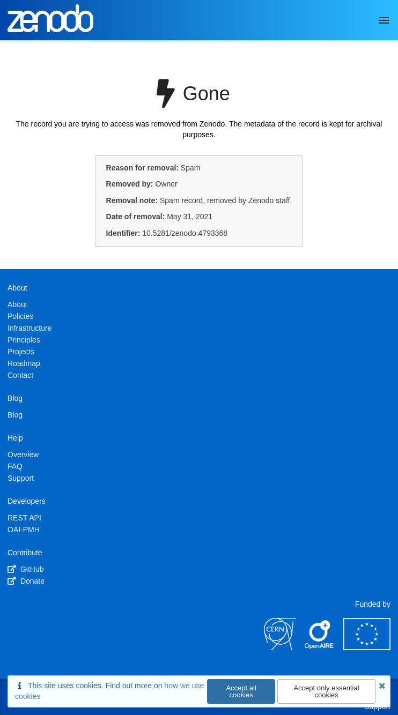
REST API (24, 517)
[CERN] (280, 647)
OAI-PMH (24, 529)
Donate (26, 581)
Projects (21, 351)
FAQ (15, 466)
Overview (23, 454)
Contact (20, 375)
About (17, 304)
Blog (15, 415)
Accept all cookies (241, 691)
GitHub (25, 569)
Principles (24, 340)
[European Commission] (366, 647)
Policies (20, 316)
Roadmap (24, 363)
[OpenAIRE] (320, 647)
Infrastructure (29, 328)
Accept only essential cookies (326, 691)
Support (21, 478)
